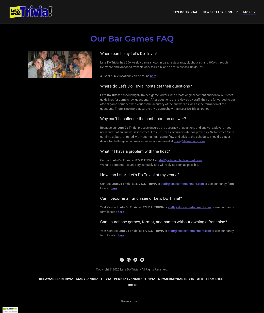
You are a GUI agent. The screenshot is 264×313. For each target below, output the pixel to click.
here (153, 76)
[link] (31, 11)
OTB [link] (200, 279)
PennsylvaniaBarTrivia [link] (134, 279)
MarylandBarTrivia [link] (93, 279)
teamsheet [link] (215, 279)
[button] (249, 12)
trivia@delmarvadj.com (189, 141)
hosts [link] (132, 285)
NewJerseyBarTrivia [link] (176, 279)
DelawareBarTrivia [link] (56, 279)
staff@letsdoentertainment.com (180, 160)
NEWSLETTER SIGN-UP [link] (220, 12)
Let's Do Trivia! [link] (184, 12)
